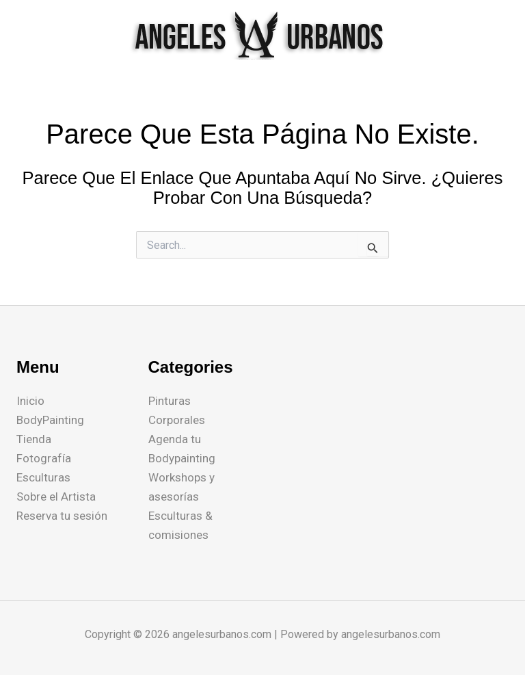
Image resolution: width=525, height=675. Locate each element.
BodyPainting (50, 420)
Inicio (30, 401)
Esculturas (43, 477)
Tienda (33, 439)
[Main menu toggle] (496, 36)
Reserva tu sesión (61, 515)
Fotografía (43, 458)
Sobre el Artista (56, 496)
